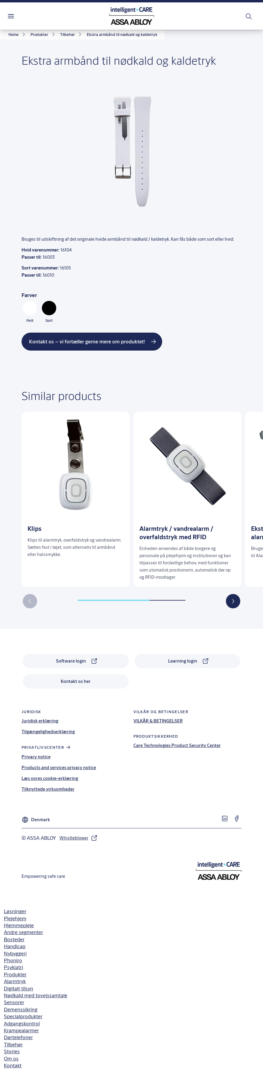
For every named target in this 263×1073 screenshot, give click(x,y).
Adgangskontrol (22, 1023)
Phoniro (13, 960)
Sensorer (14, 1002)
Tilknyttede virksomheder (48, 789)
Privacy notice (36, 757)
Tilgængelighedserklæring (48, 731)
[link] (17, 34)
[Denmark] (36, 817)
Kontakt (13, 1065)
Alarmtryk (15, 981)
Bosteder (14, 939)
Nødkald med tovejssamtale (35, 995)
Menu (21, 16)
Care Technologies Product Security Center (177, 745)
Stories (12, 1051)
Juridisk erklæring (40, 721)
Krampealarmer (21, 1030)
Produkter (15, 974)
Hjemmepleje (19, 925)
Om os (11, 1058)
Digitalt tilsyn (18, 988)
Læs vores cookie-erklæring (50, 778)
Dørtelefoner (18, 1037)
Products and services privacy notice (59, 767)
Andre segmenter (23, 932)
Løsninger (15, 911)
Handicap (14, 946)
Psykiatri (13, 967)
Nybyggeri (15, 953)
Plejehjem (15, 918)
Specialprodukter (23, 1016)
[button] (233, 601)
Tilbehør (13, 1044)
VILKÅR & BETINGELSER (158, 721)
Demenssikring (20, 1009)
